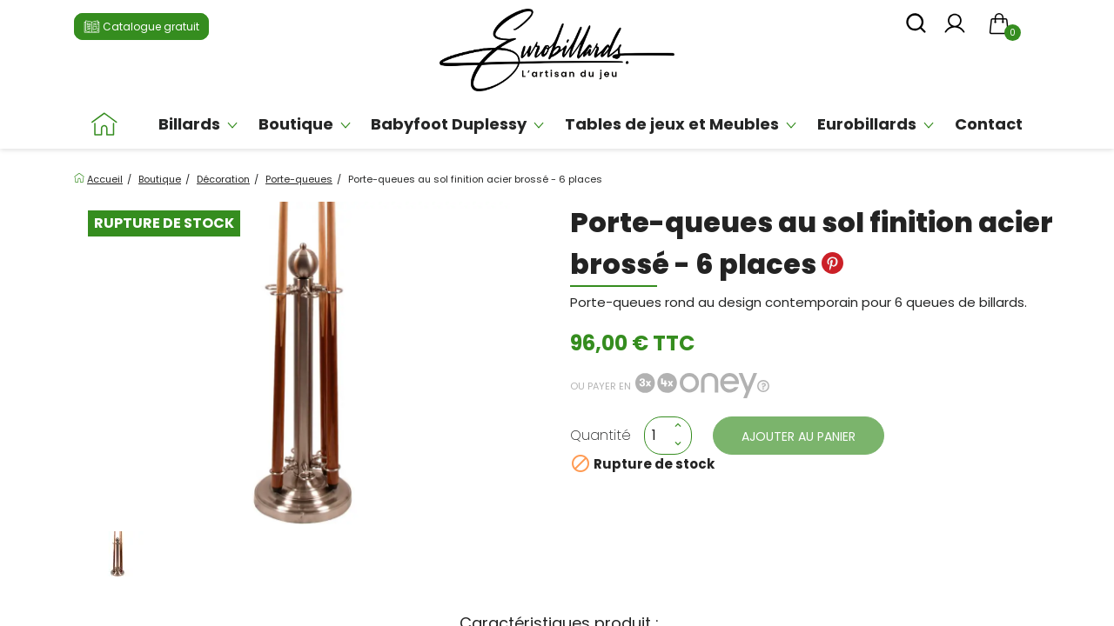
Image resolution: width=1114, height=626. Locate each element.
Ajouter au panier (799, 436)
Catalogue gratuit (141, 28)
